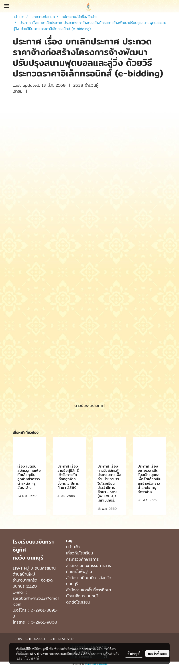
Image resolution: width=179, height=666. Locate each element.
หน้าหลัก (73, 547)
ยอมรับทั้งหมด (157, 654)
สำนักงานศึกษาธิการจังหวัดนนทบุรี (88, 580)
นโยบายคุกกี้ (31, 658)
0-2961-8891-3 (35, 613)
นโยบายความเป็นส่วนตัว (103, 654)
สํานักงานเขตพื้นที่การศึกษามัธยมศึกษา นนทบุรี (88, 593)
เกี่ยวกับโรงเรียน (79, 553)
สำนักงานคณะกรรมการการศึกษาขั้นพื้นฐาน (88, 568)
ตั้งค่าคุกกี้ (134, 654)
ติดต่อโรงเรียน (78, 602)
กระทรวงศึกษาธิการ (82, 559)
